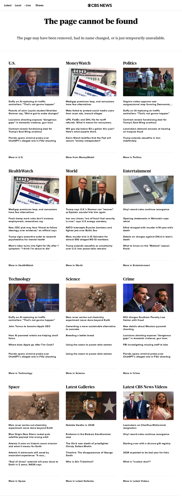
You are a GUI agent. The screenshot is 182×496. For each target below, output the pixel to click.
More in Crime (131, 373)
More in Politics (132, 157)
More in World (74, 265)
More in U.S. (16, 157)
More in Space (17, 481)
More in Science (75, 373)
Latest (7, 5)
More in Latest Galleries (80, 481)
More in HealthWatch (21, 265)
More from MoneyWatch (80, 157)
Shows (40, 5)
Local (18, 5)
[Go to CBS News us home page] (100, 5)
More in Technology (20, 373)
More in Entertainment (136, 265)
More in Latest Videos (136, 481)
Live (28, 5)
